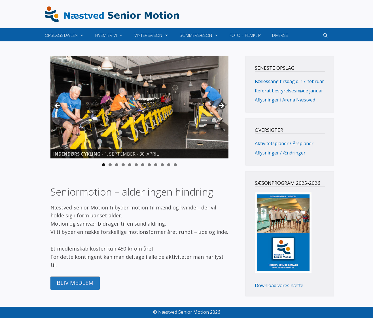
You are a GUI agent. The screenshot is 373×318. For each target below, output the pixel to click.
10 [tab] (162, 164)
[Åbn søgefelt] (325, 35)
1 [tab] (103, 164)
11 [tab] (169, 164)
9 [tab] (155, 164)
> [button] (221, 106)
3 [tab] (116, 164)
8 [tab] (149, 164)
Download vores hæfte (279, 285)
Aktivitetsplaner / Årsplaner (284, 143)
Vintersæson (154, 35)
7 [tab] (142, 164)
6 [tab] (136, 164)
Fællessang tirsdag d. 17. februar (289, 81)
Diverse (280, 35)
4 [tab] (123, 164)
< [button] (57, 106)
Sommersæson (202, 35)
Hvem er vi (112, 35)
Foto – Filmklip (245, 35)
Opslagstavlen (67, 35)
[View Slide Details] (139, 107)
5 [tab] (129, 164)
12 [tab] (175, 164)
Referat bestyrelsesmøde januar (289, 91)
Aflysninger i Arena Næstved (285, 100)
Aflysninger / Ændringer (280, 153)
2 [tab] (110, 164)
